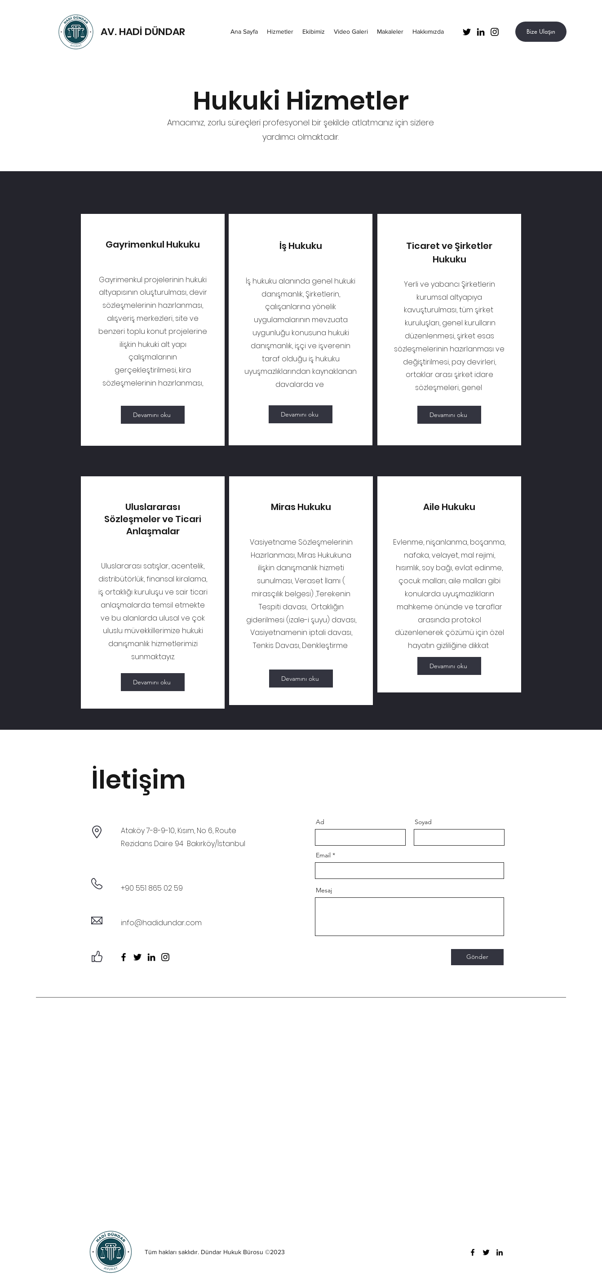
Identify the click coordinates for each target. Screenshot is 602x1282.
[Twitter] (466, 32)
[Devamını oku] (153, 415)
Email (323, 855)
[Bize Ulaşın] (541, 32)
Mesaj (324, 890)
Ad (320, 822)
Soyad (423, 822)
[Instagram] (494, 32)
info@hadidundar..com (161, 923)
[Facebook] (123, 957)
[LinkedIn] (480, 32)
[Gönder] (477, 957)
